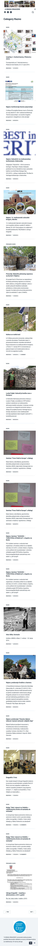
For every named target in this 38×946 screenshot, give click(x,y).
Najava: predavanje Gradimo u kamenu (18, 682)
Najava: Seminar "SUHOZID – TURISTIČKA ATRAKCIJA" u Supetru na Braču (19, 574)
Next (32, 911)
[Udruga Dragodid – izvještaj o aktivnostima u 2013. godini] (20, 877)
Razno (7, 27)
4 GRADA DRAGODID (12, 9)
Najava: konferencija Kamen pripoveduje (19, 107)
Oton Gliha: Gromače (13, 634)
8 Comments (23, 854)
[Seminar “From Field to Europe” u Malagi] (20, 443)
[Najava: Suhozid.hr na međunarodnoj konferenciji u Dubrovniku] (20, 144)
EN (34, 943)
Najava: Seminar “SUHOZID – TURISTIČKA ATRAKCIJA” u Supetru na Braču (19, 538)
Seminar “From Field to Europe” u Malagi (19, 458)
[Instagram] (8, 12)
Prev (7, 911)
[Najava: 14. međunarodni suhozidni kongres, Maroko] (20, 202)
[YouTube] (11, 12)
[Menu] (35, 9)
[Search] (33, 12)
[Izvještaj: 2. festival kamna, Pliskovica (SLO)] (20, 41)
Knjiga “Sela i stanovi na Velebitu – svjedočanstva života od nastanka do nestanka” (18, 809)
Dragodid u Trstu (11, 777)
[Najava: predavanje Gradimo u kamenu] (20, 667)
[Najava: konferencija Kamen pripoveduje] (20, 91)
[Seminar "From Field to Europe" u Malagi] (20, 495)
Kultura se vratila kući (13, 334)
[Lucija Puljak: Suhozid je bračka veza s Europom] (20, 378)
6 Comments (23, 824)
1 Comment (23, 354)
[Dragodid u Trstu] (20, 762)
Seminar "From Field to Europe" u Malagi (19, 510)
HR (30, 943)
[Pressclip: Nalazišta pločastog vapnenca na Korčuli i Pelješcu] (20, 258)
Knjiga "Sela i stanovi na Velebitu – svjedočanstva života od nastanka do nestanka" (18, 839)
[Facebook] (5, 12)
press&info (9, 244)
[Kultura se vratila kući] (20, 319)
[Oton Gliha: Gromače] (20, 619)
